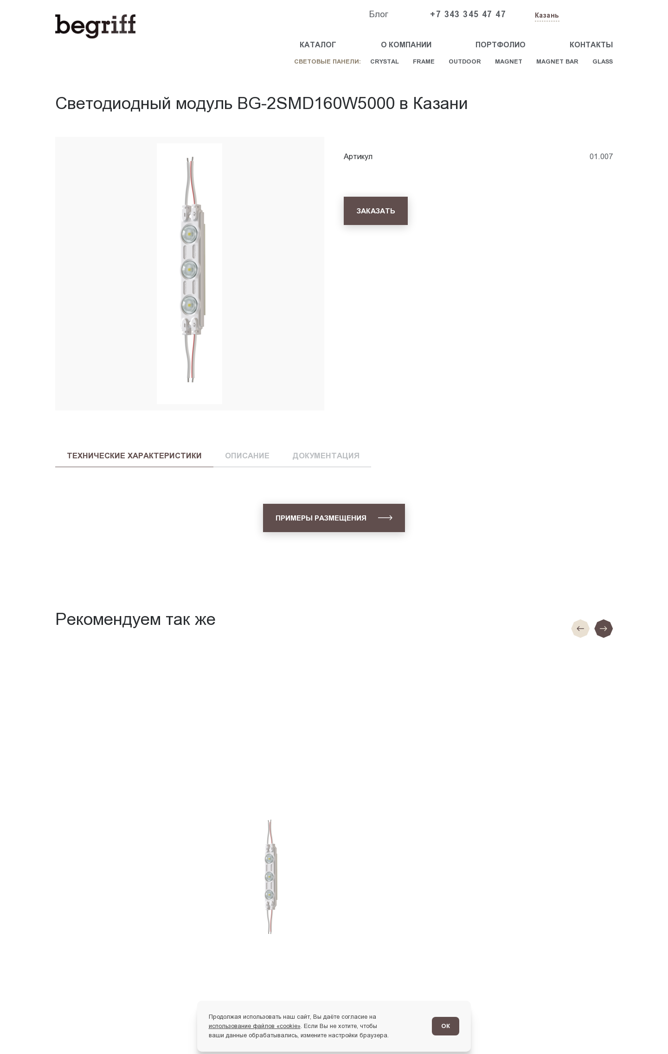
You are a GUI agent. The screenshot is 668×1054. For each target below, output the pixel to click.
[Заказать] (376, 211)
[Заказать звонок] (591, 14)
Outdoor (465, 61)
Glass (602, 61)
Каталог (318, 45)
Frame (424, 61)
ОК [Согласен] (445, 1025)
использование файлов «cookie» (255, 1025)
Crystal (384, 61)
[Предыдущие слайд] (580, 628)
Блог (378, 14)
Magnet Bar (557, 61)
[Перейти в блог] (642, 1028)
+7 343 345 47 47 (468, 14)
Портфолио (500, 45)
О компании (406, 45)
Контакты (591, 45)
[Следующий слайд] (603, 628)
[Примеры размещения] (334, 518)
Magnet (508, 61)
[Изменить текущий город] (546, 16)
